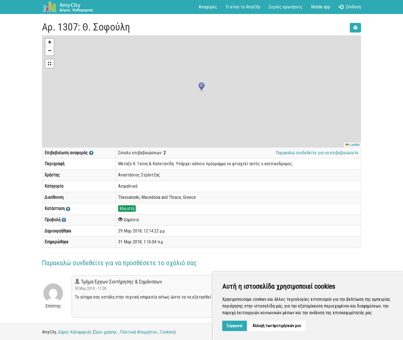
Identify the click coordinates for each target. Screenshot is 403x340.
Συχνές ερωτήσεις (286, 7)
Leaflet (352, 145)
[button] (201, 86)
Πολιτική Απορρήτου (138, 332)
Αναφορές (208, 7)
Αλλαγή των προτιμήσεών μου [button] (276, 325)
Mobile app (320, 7)
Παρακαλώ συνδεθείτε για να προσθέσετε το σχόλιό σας (119, 263)
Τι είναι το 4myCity (243, 7)
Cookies (167, 332)
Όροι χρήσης (105, 332)
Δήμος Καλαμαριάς (75, 332)
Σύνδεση (350, 7)
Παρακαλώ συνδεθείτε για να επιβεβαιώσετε (317, 152)
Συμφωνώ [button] (234, 325)
